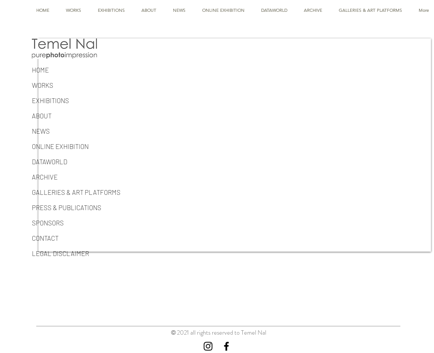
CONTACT (45, 238)
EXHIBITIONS (50, 100)
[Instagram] (208, 346)
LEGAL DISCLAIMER (60, 253)
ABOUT (42, 116)
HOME (40, 70)
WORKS (42, 85)
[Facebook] (226, 346)
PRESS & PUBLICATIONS (66, 207)
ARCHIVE (45, 177)
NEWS (41, 131)
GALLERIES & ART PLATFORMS (76, 192)
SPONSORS (48, 223)
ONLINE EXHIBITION (60, 146)
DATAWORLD (49, 162)
